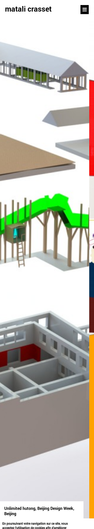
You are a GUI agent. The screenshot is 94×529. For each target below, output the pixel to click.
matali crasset (28, 9)
